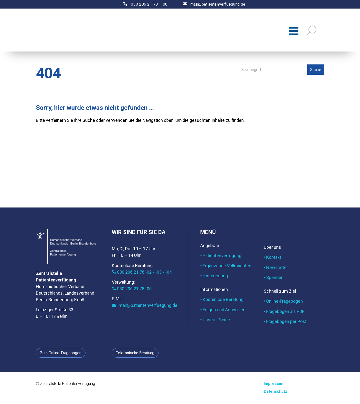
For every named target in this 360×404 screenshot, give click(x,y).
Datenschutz (275, 392)
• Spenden (274, 278)
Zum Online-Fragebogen (60, 354)
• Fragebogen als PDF (284, 312)
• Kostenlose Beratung (222, 300)
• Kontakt (272, 258)
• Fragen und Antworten (222, 310)
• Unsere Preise (215, 320)
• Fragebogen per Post (285, 322)
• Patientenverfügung (220, 256)
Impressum (274, 385)
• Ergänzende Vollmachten (225, 266)
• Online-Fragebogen (283, 302)
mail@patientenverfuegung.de (209, 4)
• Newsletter (276, 268)
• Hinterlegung (214, 276)
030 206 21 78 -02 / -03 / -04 (142, 273)
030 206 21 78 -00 (132, 289)
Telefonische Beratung (135, 354)
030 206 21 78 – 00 (141, 4)
